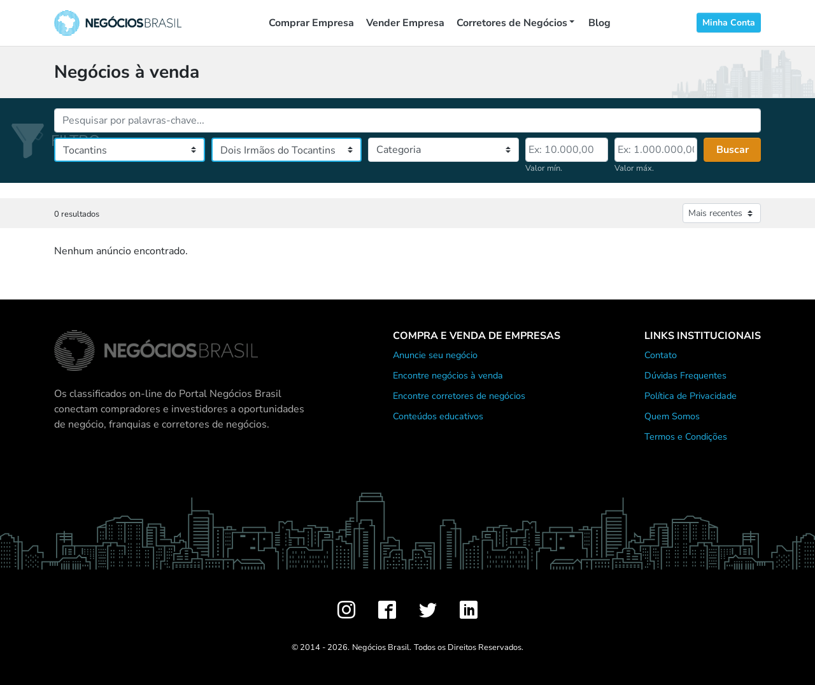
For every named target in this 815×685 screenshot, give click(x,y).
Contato (660, 355)
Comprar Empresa (311, 23)
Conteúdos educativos (438, 416)
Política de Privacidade (690, 395)
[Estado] (129, 150)
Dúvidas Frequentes (685, 375)
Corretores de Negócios (512, 23)
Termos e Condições (685, 436)
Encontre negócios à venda (448, 375)
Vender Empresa (405, 23)
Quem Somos (672, 416)
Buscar (732, 150)
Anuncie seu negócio (435, 355)
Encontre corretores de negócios (459, 395)
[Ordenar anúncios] (722, 213)
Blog (599, 23)
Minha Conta (728, 23)
